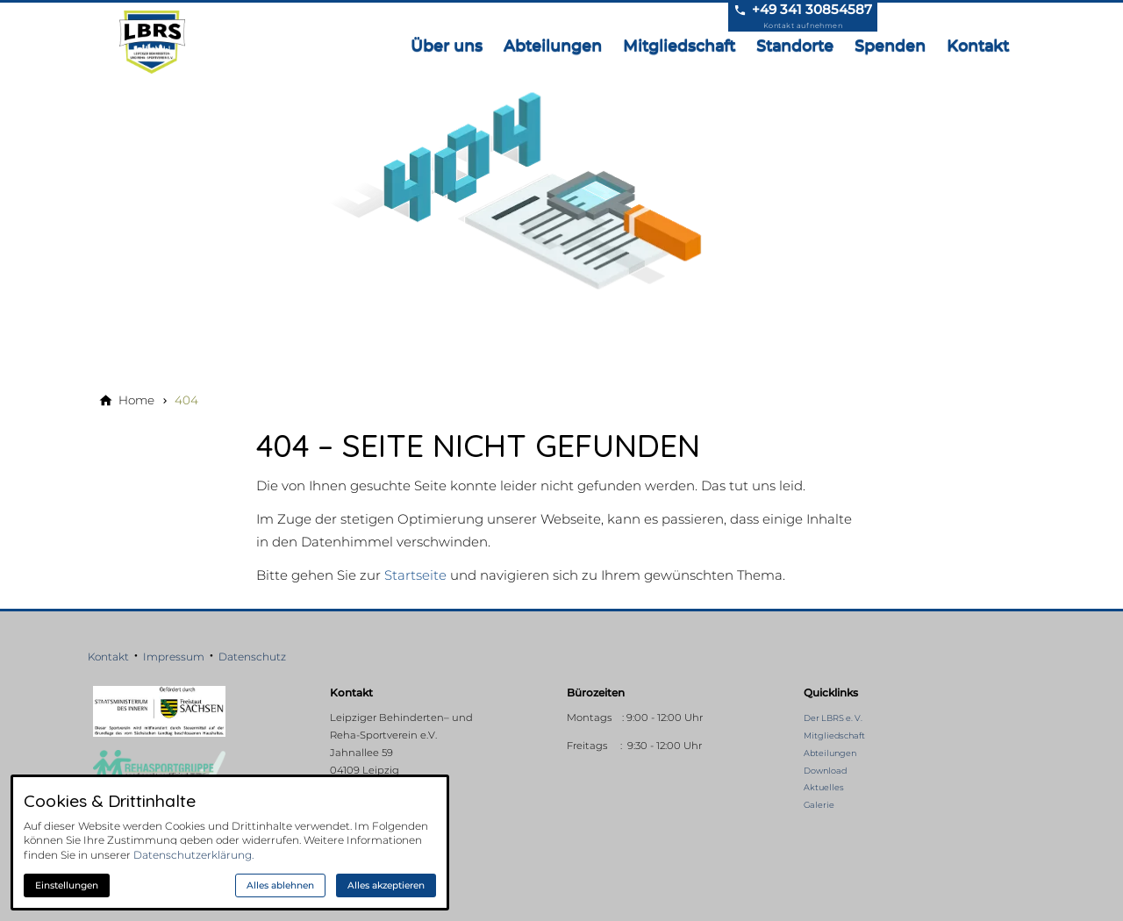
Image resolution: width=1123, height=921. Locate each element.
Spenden (890, 45)
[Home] (136, 400)
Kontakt (978, 45)
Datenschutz (252, 656)
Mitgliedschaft (679, 45)
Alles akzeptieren (386, 885)
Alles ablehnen (280, 885)
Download (825, 770)
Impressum (173, 656)
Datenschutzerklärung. (193, 854)
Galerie (819, 805)
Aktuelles (824, 787)
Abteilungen (553, 45)
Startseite (415, 575)
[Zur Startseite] (156, 42)
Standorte (794, 45)
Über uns (447, 45)
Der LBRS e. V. (833, 718)
